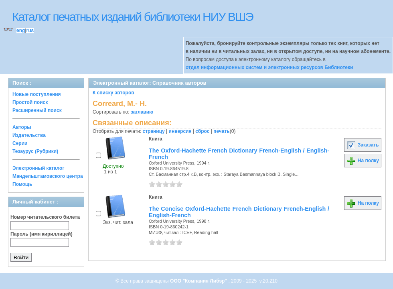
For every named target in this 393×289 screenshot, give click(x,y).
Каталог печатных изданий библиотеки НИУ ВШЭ (132, 16)
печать (221, 131)
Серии (19, 143)
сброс (202, 131)
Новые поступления (36, 94)
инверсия (180, 131)
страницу (154, 131)
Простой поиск (30, 102)
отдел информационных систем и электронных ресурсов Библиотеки (269, 67)
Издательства (29, 135)
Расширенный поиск (37, 110)
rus (30, 30)
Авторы (21, 127)
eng (20, 30)
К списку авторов (113, 93)
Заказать (362, 145)
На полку (362, 160)
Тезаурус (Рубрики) (35, 151)
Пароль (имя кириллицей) (41, 234)
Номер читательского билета (45, 217)
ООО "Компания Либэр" (199, 281)
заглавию (142, 112)
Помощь (22, 184)
